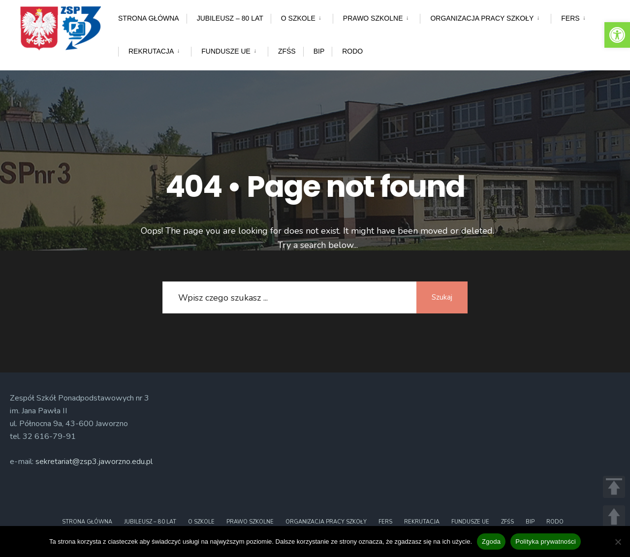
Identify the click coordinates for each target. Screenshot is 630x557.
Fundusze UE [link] (226, 51)
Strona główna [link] (148, 18)
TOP (614, 487)
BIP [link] (319, 51)
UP (614, 516)
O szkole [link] (298, 18)
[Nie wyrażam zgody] (618, 542)
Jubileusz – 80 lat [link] (230, 18)
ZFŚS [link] (287, 51)
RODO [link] (352, 51)
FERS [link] (570, 18)
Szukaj (440, 297)
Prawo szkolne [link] (373, 18)
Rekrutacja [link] (151, 51)
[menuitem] (302, 16)
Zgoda (491, 541)
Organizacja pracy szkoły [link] (482, 18)
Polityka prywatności (545, 541)
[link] (617, 35)
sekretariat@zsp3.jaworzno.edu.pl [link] (94, 461)
